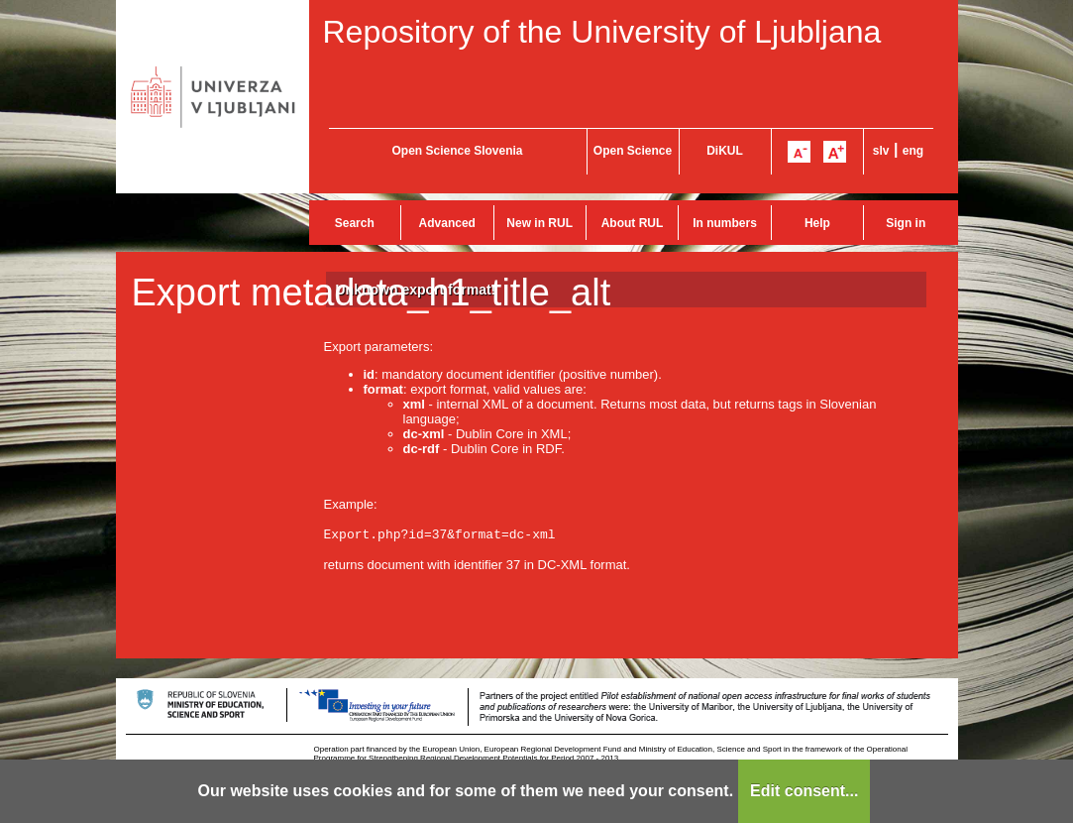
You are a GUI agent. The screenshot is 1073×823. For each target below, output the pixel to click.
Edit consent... (804, 790)
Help (817, 223)
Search (355, 223)
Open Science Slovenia (456, 151)
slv (881, 151)
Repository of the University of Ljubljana (602, 32)
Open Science (632, 151)
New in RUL (539, 223)
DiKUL (724, 151)
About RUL (632, 223)
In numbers (725, 223)
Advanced (447, 223)
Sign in (905, 223)
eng (913, 151)
